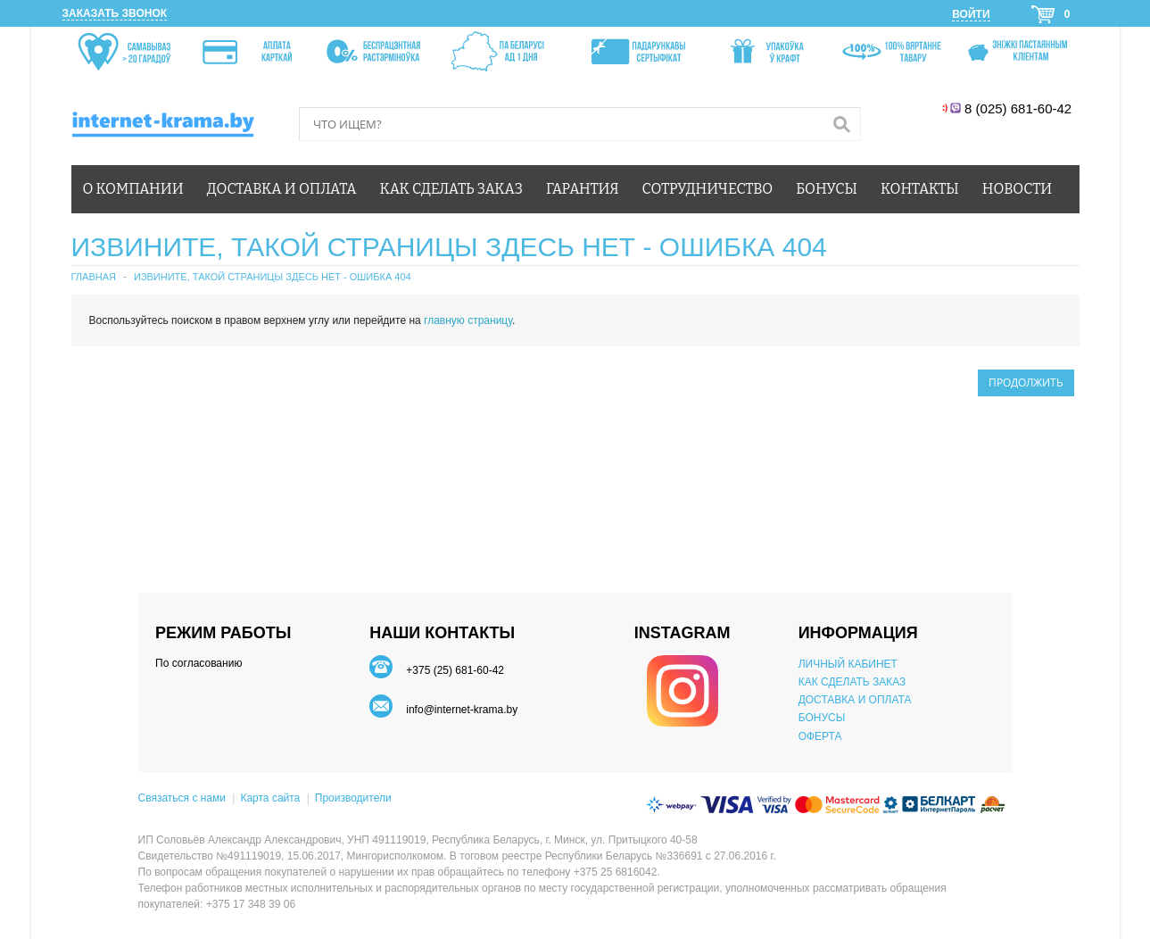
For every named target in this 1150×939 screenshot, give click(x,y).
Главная (93, 276)
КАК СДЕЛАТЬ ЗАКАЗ (852, 682)
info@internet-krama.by (461, 709)
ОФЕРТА (820, 736)
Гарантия (582, 188)
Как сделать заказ (451, 188)
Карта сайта (270, 798)
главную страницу (468, 320)
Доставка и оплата (282, 188)
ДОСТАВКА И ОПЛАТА (855, 700)
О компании (133, 188)
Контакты (920, 188)
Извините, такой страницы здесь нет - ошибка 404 (272, 276)
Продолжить (1026, 382)
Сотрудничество (708, 188)
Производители (353, 798)
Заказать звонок (115, 13)
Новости (1017, 188)
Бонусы (826, 188)
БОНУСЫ (822, 717)
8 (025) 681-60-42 (1020, 108)
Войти (970, 14)
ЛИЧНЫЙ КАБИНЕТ (848, 664)
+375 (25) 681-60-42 (455, 670)
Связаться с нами (182, 798)
